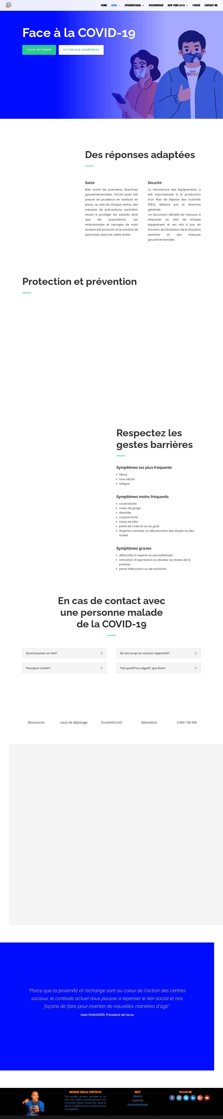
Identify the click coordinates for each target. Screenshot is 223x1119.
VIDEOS (196, 5)
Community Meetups (138, 1104)
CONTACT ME (211, 5)
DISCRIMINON (156, 5)
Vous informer (39, 49)
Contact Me (137, 1100)
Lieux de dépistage (73, 722)
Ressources (36, 722)
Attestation (149, 722)
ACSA (114, 5)
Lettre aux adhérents (81, 49)
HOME (104, 5)
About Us (137, 1095)
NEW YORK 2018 (176, 5)
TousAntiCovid (111, 722)
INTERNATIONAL (133, 5)
